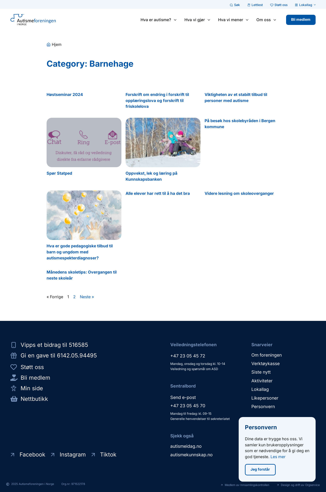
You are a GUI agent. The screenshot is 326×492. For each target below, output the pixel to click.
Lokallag (260, 388)
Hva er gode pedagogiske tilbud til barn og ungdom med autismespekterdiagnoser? (80, 251)
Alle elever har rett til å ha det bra (158, 193)
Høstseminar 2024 (65, 94)
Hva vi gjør (197, 20)
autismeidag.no (186, 446)
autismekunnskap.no (191, 454)
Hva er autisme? (158, 20)
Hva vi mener (233, 20)
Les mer (277, 457)
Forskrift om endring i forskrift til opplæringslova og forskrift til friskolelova (157, 100)
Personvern (263, 406)
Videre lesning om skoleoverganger (239, 193)
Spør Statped (59, 173)
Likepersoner (264, 397)
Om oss (266, 20)
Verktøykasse (265, 363)
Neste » (87, 296)
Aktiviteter (262, 380)
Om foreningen (266, 354)
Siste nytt (261, 371)
